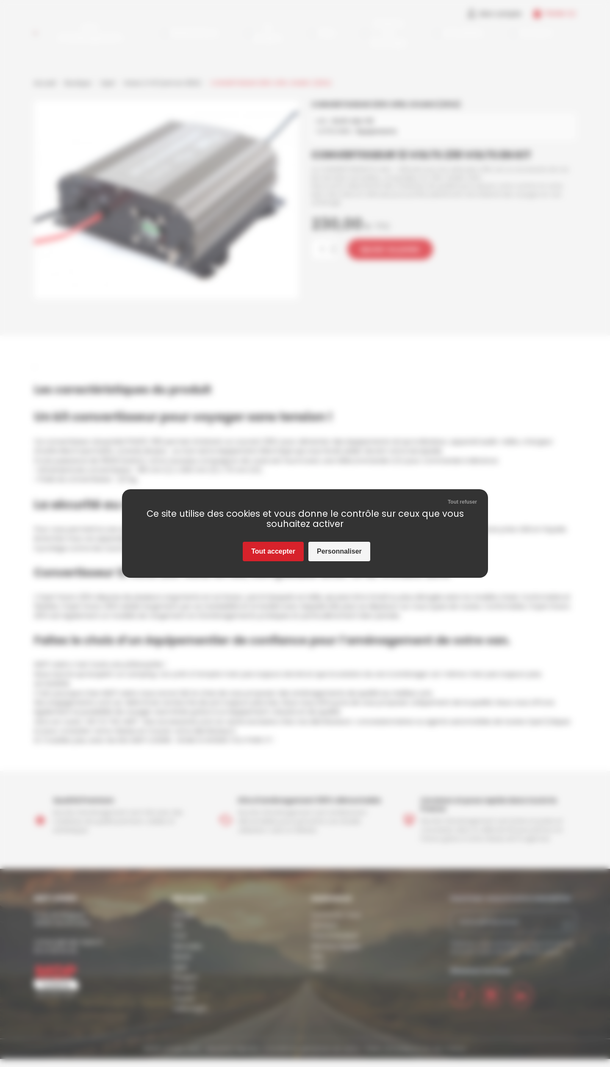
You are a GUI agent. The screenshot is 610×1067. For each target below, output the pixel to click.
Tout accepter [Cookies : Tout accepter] (273, 551)
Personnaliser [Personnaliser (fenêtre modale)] (339, 551)
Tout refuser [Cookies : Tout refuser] (462, 502)
